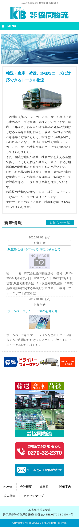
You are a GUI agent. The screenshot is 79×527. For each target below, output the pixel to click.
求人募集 (9, 496)
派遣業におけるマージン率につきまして (33, 249)
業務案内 (45, 486)
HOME (7, 486)
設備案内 (65, 486)
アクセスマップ (33, 496)
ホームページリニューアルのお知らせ (32, 311)
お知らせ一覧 (60, 222)
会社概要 (26, 486)
